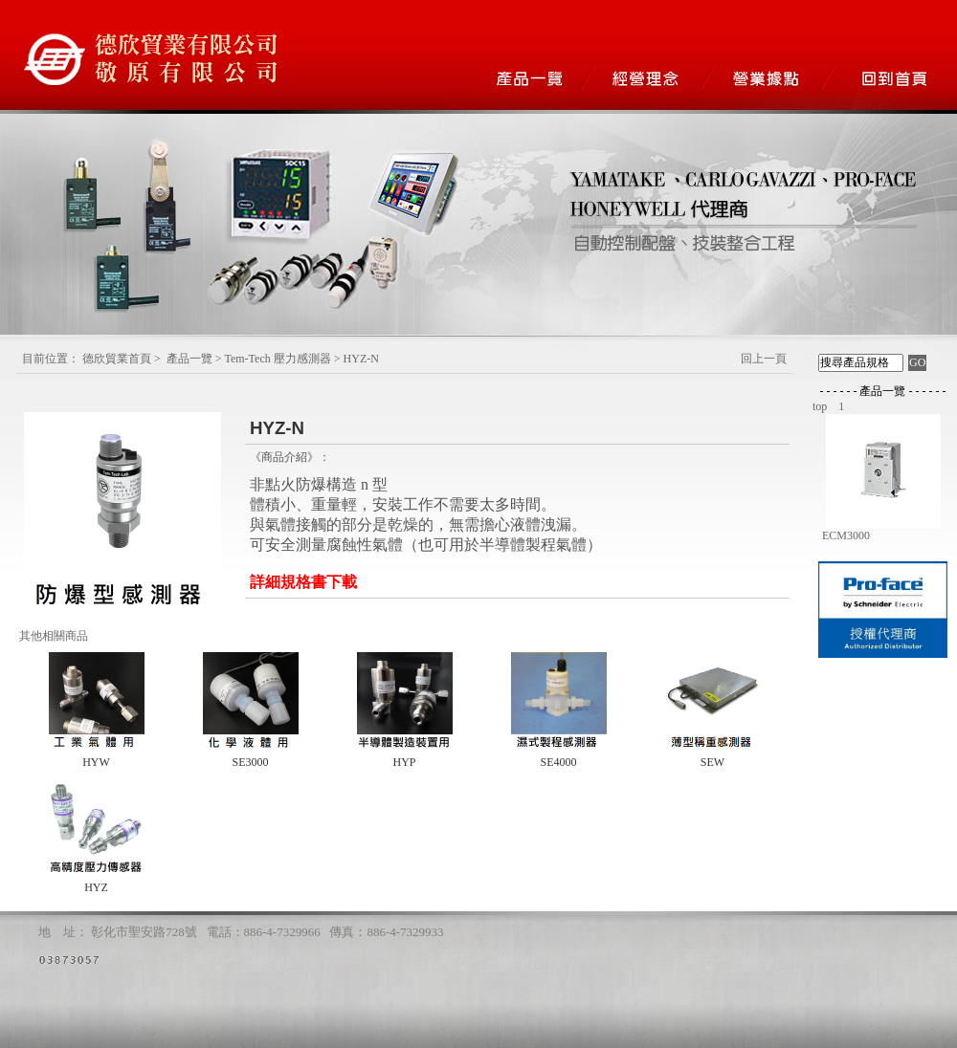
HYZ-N (361, 358)
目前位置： (50, 358)
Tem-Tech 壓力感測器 (277, 358)
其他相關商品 (53, 636)
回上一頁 (764, 358)
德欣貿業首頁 (116, 358)
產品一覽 (189, 358)
